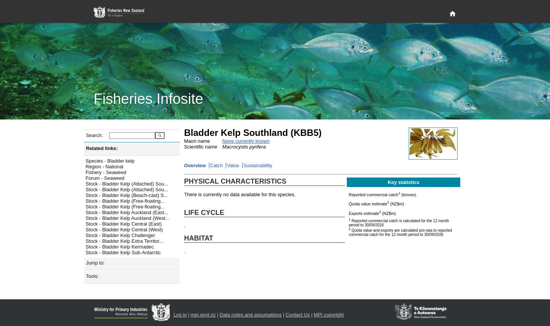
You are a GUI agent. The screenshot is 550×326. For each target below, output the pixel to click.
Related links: (102, 148)
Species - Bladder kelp (110, 161)
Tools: (92, 276)
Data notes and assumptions (250, 315)
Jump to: (95, 263)
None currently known (246, 141)
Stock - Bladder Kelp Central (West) (124, 229)
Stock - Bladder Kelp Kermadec (120, 247)
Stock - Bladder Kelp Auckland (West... (128, 218)
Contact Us (298, 315)
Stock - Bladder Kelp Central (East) (124, 224)
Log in (180, 315)
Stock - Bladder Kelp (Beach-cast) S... (127, 195)
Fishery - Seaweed (106, 172)
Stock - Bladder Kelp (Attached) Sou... (127, 184)
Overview (195, 165)
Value (233, 165)
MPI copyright (329, 315)
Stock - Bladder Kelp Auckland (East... (127, 212)
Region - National (104, 166)
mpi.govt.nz (203, 315)
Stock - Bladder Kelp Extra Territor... (124, 241)
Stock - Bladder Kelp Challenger (120, 235)
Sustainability (257, 165)
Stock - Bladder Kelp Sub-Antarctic (123, 252)
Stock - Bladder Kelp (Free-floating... (125, 201)
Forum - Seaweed (105, 178)
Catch (216, 165)
